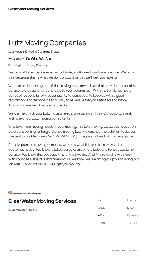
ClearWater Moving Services (31, 8)
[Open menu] (135, 9)
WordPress (133, 250)
